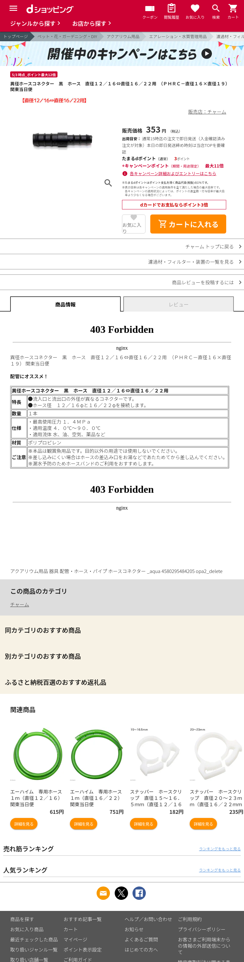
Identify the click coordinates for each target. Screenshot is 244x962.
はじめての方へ (141, 949)
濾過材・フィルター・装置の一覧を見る (191, 261)
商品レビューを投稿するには (203, 282)
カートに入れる (188, 224)
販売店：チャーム (207, 111)
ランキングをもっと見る (220, 848)
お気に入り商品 (27, 929)
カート (71, 929)
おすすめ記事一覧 (83, 919)
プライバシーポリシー (202, 929)
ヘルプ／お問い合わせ (148, 919)
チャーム (19, 604)
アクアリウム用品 (123, 36)
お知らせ (134, 929)
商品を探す (22, 919)
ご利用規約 (190, 919)
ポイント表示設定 (83, 949)
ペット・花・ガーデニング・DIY (67, 36)
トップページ (15, 36)
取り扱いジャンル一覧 (34, 949)
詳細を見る (23, 824)
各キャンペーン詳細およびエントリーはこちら (173, 173)
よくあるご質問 (141, 939)
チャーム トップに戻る (209, 246)
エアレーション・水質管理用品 (178, 36)
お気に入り (131, 227)
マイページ (75, 939)
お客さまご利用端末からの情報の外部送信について (204, 945)
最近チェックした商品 (34, 939)
